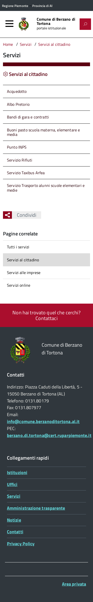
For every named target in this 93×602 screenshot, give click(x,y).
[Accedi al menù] (9, 24)
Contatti (15, 531)
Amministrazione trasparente (36, 508)
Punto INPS (17, 147)
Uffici (12, 484)
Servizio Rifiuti (19, 160)
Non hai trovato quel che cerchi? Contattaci (46, 315)
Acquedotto (17, 91)
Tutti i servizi (18, 247)
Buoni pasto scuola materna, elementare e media (43, 132)
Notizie (14, 520)
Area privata (74, 584)
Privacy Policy (20, 543)
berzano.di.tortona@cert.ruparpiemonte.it (49, 435)
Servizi (13, 496)
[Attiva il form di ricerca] (85, 24)
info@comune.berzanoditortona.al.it (43, 421)
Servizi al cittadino (23, 260)
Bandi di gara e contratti (28, 117)
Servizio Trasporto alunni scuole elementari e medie (46, 187)
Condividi (24, 215)
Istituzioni (17, 472)
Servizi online (18, 285)
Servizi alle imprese (23, 272)
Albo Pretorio (18, 104)
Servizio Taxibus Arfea (26, 173)
